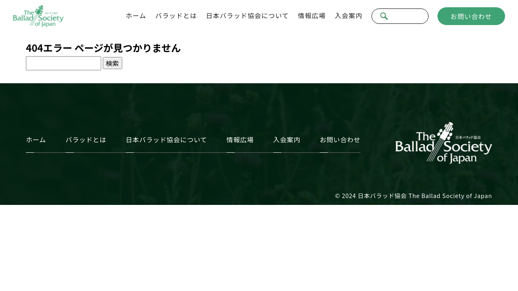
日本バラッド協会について (247, 15)
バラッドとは (176, 15)
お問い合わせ (471, 16)
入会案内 (348, 15)
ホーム (136, 15)
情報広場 (311, 15)
